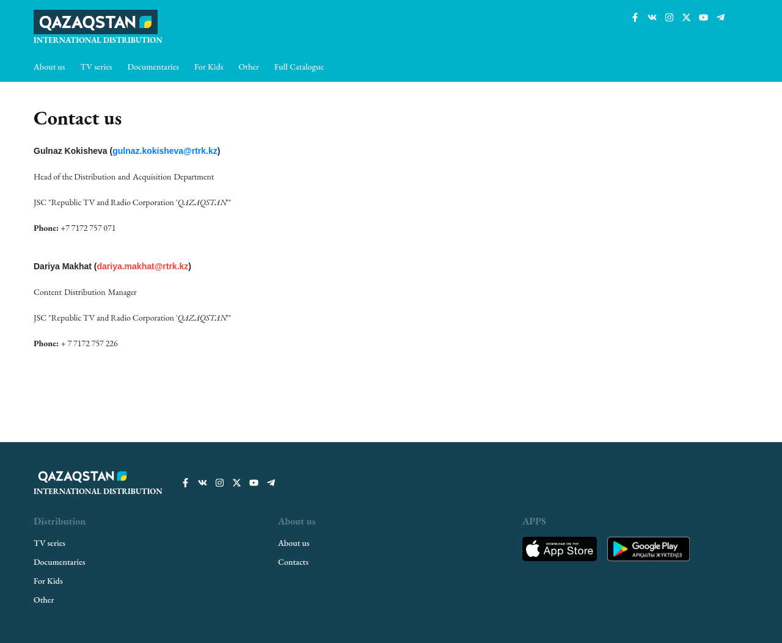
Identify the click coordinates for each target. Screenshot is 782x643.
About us (49, 66)
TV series (96, 66)
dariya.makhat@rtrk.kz (142, 266)
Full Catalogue (299, 66)
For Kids (209, 66)
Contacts (293, 561)
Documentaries (153, 66)
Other (249, 66)
